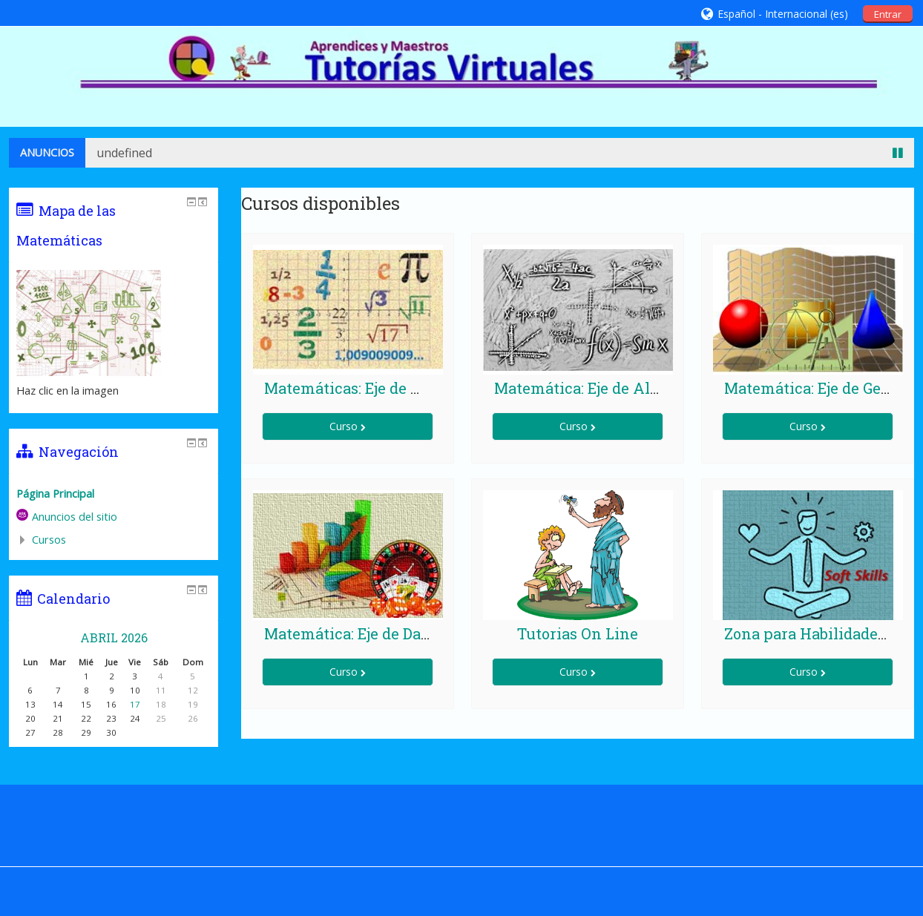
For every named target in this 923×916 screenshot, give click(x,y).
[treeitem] (113, 494)
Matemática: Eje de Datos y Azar (379, 633)
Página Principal (55, 494)
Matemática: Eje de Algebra (592, 388)
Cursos (49, 540)
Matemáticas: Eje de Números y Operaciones (424, 388)
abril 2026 (114, 637)
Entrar (887, 14)
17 (135, 704)
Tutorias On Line (577, 633)
